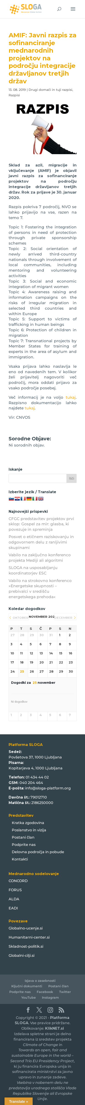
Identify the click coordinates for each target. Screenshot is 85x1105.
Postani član (23, 837)
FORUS (15, 890)
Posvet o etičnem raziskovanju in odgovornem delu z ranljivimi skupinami (41, 542)
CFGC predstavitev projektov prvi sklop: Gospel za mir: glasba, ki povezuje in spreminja (41, 524)
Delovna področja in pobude (38, 852)
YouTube (28, 997)
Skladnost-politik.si (26, 946)
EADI (13, 908)
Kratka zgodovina (28, 823)
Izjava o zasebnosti (40, 981)
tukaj (71, 397)
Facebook (45, 992)
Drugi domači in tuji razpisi (50, 90)
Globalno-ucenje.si (26, 928)
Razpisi (14, 95)
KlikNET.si (54, 1028)
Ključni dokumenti (26, 986)
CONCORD (18, 881)
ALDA (14, 899)
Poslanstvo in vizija (29, 830)
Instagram (50, 997)
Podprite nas (24, 844)
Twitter (65, 992)
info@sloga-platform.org (48, 788)
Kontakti (20, 859)
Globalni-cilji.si (21, 955)
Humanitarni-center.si (29, 937)
